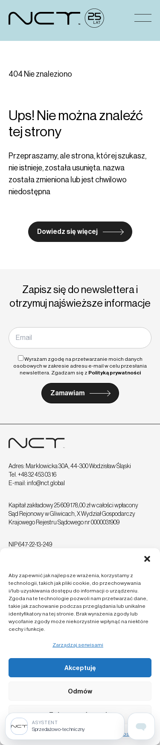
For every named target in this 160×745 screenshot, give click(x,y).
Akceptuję (80, 668)
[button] (147, 559)
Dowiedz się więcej (67, 231)
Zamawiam (67, 393)
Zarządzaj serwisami (77, 645)
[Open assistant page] (141, 726)
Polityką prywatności (114, 373)
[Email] (80, 337)
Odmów (80, 691)
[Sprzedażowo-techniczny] (65, 726)
